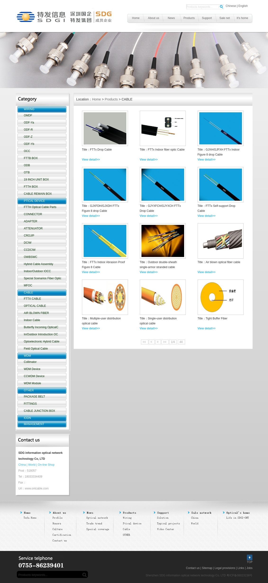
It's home (242, 18)
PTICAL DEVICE (34, 201)
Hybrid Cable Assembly (38, 264)
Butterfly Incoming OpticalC (41, 327)
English (243, 6)
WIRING (29, 109)
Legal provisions (225, 568)
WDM (27, 355)
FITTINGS (30, 403)
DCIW (28, 242)
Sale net (224, 18)
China (22, 464)
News (171, 18)
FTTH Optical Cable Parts (40, 207)
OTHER (29, 390)
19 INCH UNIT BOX (36, 179)
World (32, 464)
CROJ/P (29, 235)
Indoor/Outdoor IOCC (37, 271)
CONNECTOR (33, 214)
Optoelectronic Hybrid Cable (41, 341)
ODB (27, 165)
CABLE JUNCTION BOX (39, 410)
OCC (27, 151)
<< (145, 342)
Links (240, 568)
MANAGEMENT (34, 424)
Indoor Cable (32, 320)
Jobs (249, 568)
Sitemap (207, 568)
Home (136, 18)
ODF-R (28, 129)
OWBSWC (30, 257)
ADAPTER (30, 221)
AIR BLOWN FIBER (36, 313)
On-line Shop (46, 464)
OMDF (28, 115)
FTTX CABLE (32, 298)
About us (153, 18)
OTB (27, 172)
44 (181, 342)
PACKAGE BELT (34, 396)
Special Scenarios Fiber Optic (42, 278)
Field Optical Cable (36, 348)
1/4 (173, 342)
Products (189, 18)
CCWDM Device (34, 376)
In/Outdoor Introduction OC (41, 334)
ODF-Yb (29, 144)
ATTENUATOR (33, 228)
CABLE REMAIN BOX (38, 193)
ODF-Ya (29, 122)
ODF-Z (28, 136)
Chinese (231, 6)
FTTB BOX (31, 158)
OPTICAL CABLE (35, 306)
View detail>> (91, 159)
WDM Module (32, 383)
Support (207, 18)
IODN (27, 418)
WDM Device (32, 369)
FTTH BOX (31, 186)
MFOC (28, 285)
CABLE (28, 292)
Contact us (193, 568)
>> (165, 342)
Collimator (30, 362)
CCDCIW (30, 249)
